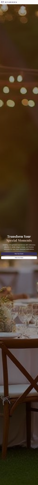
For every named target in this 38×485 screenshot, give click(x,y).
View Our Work (19, 257)
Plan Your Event (19, 253)
